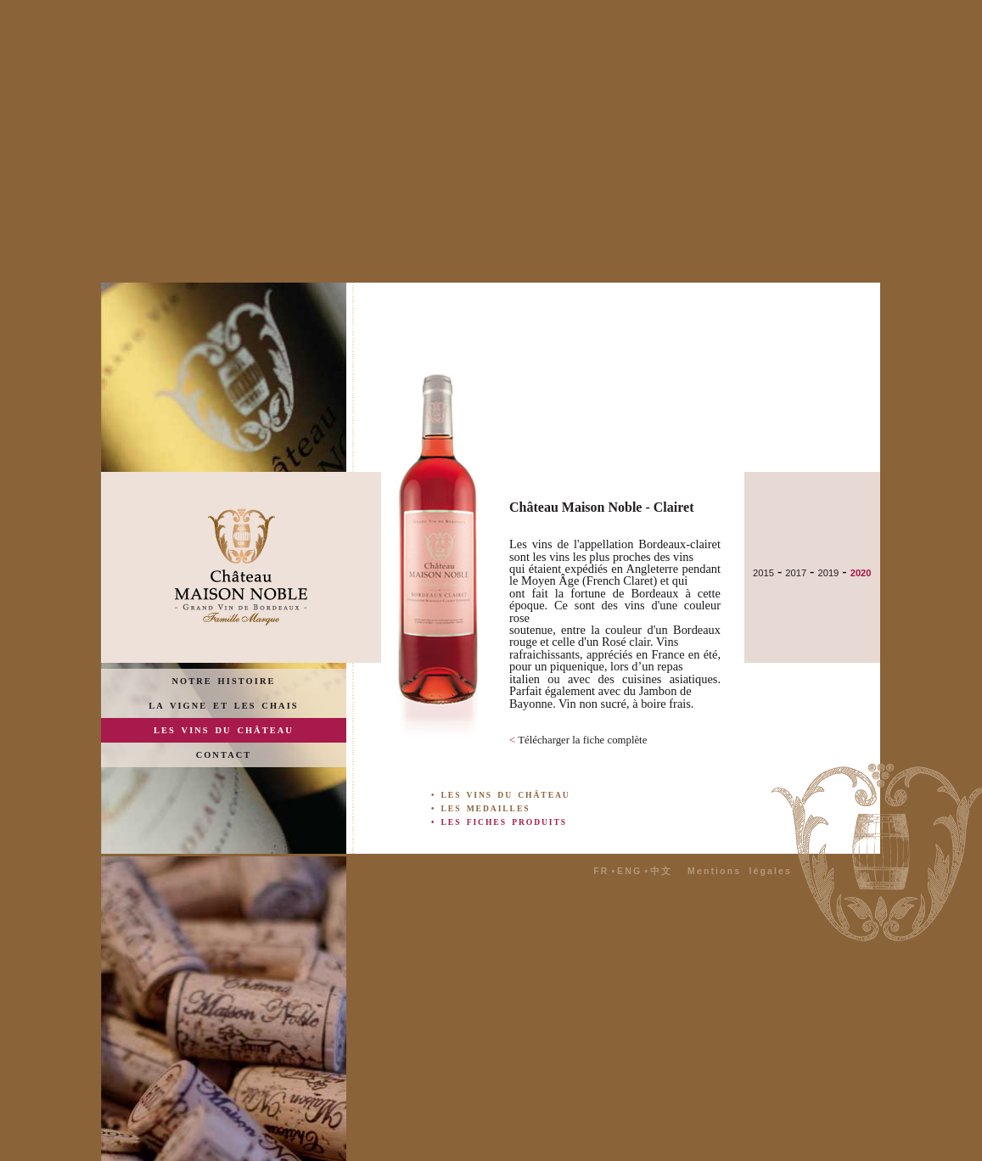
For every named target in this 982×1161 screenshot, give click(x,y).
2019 (828, 573)
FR (601, 871)
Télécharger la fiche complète (578, 740)
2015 (763, 573)
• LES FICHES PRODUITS (499, 822)
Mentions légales (739, 871)
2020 (861, 573)
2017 (795, 573)
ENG (629, 871)
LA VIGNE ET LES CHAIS (223, 705)
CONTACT (224, 755)
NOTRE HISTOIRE (224, 681)
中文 (661, 871)
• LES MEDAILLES (480, 808)
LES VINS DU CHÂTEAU (224, 730)
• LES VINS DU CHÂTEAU (500, 794)
